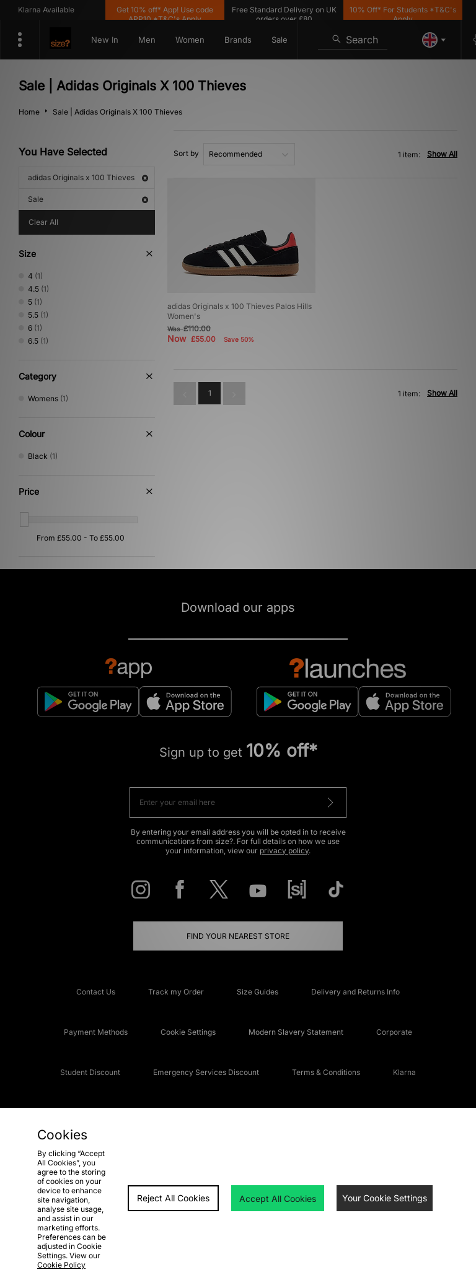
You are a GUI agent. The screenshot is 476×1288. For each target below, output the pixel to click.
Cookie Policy (61, 1264)
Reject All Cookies (173, 1198)
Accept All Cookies (277, 1198)
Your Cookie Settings (384, 1198)
